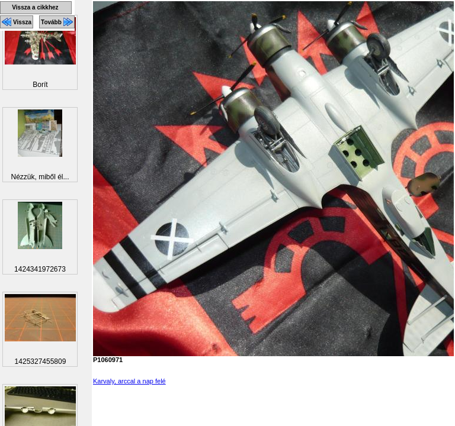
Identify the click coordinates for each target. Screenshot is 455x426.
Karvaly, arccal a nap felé (129, 381)
